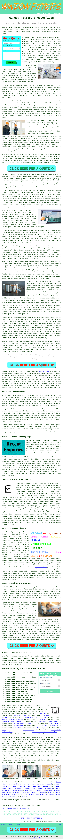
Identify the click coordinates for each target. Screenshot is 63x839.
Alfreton (57, 784)
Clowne (9, 784)
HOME (34, 13)
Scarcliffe (29, 790)
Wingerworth (6, 788)
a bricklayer (41, 728)
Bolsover (57, 790)
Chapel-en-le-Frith (29, 792)
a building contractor (49, 726)
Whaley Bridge (17, 790)
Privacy (60, 824)
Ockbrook (16, 792)
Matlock (5, 796)
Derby (58, 788)
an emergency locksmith (23, 724)
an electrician (20, 715)
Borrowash (48, 784)
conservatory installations (35, 717)
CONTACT (50, 13)
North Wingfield (27, 794)
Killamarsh (13, 796)
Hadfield (17, 788)
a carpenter (42, 719)
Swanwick (5, 786)
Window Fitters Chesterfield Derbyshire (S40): (20, 27)
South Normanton (37, 784)
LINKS (39, 13)
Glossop (38, 790)
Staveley (25, 784)
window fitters (55, 27)
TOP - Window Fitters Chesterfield (15, 809)
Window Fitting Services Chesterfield (24, 669)
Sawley (50, 792)
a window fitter (28, 711)
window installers (10, 552)
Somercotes (49, 788)
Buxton (57, 792)
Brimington (6, 790)
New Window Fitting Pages (13, 824)
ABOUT (44, 13)
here (3, 802)
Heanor (57, 794)
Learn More (33, 838)
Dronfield (25, 796)
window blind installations (12, 719)
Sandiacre (17, 784)
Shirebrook (6, 794)
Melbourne (15, 794)
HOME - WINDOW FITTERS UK (31, 818)
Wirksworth (47, 790)
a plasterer (41, 713)
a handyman (18, 726)
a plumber (17, 728)
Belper (14, 786)
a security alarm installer (44, 732)
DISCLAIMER (57, 13)
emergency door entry (11, 722)
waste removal (28, 730)
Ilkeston (36, 786)
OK (40, 838)
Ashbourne (39, 794)
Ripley (57, 786)
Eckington (42, 792)
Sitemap (3, 824)
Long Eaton (49, 794)
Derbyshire (37, 782)
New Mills (37, 788)
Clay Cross (6, 792)
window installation (52, 559)
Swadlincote (47, 786)
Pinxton (27, 788)
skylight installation (48, 722)
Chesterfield (44, 371)
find (7, 656)
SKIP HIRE (54, 724)
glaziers (41, 563)
